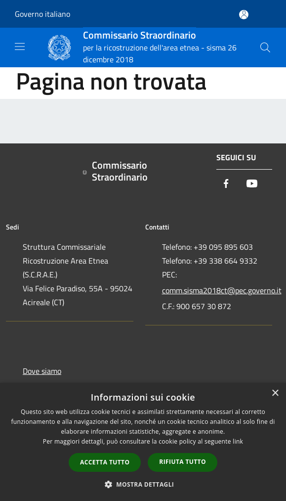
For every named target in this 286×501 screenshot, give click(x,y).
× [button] (275, 393)
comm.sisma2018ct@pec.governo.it (217, 290)
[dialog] (143, 442)
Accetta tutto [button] (104, 462)
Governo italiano (42, 14)
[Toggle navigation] (20, 46)
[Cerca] (265, 47)
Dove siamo (42, 371)
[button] (143, 484)
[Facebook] (226, 184)
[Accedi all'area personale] (243, 14)
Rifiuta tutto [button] (182, 461)
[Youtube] (252, 184)
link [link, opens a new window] (238, 441)
